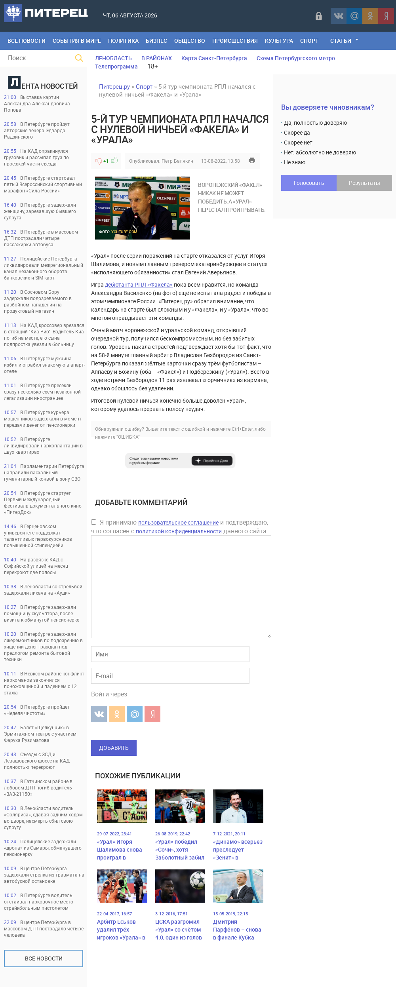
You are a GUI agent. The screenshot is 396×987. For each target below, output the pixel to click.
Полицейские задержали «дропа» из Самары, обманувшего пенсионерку (43, 847)
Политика (123, 40)
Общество (189, 40)
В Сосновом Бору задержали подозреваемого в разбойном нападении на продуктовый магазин (38, 301)
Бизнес (156, 40)
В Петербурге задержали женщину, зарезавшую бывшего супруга (40, 211)
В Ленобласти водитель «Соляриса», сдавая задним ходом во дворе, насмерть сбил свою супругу (43, 817)
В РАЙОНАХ (156, 58)
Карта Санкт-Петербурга (214, 58)
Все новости (44, 958)
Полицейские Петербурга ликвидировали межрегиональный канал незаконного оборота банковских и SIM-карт (43, 268)
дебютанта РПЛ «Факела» (139, 284)
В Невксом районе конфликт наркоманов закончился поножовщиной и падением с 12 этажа (44, 683)
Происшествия (235, 40)
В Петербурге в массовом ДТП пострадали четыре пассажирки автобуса (41, 237)
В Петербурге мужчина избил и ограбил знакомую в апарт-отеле (44, 364)
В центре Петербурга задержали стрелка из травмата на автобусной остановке (44, 874)
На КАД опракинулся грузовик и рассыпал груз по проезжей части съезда (36, 157)
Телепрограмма (116, 66)
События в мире (77, 40)
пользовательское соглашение (178, 522)
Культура (279, 40)
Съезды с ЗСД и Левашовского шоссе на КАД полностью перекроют (37, 760)
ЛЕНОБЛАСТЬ (113, 58)
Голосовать (309, 182)
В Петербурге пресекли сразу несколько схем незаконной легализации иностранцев (42, 391)
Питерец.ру (114, 86)
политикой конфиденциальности (179, 531)
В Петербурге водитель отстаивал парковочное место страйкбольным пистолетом (38, 901)
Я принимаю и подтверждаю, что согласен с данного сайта (179, 526)
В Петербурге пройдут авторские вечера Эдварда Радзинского (37, 130)
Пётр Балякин (177, 161)
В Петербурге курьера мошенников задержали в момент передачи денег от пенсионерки (43, 418)
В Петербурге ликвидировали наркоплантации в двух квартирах (43, 445)
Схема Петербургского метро (296, 58)
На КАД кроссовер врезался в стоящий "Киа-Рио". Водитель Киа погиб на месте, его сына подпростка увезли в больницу (44, 334)
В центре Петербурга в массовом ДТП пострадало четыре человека (44, 928)
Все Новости (27, 40)
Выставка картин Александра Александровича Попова (37, 103)
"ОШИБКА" (128, 437)
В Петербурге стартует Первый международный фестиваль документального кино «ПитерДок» (43, 502)
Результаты (364, 182)
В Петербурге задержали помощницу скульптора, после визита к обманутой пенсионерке (41, 613)
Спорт (309, 40)
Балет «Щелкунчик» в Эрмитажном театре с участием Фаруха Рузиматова (40, 733)
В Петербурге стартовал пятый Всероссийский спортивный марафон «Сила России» (43, 184)
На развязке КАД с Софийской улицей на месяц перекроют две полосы (36, 565)
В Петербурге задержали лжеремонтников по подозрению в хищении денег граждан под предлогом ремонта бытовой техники (43, 646)
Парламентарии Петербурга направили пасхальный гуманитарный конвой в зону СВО (44, 472)
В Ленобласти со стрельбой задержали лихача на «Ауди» (43, 589)
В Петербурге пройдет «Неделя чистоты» (37, 710)
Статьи (340, 40)
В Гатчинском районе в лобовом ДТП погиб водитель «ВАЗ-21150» (38, 787)
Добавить (114, 747)
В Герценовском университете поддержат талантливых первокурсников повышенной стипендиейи (38, 535)
